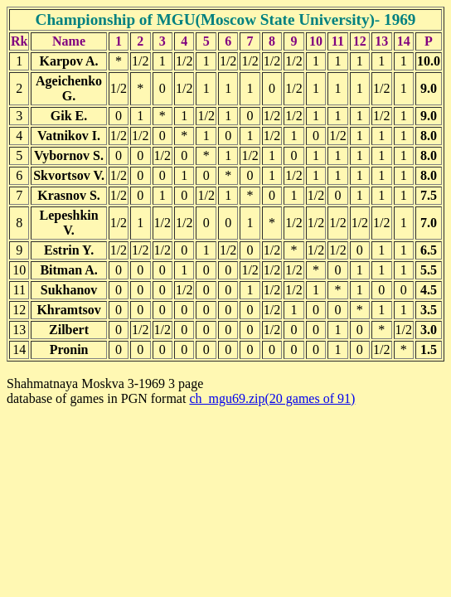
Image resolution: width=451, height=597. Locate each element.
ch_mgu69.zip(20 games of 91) (272, 398)
